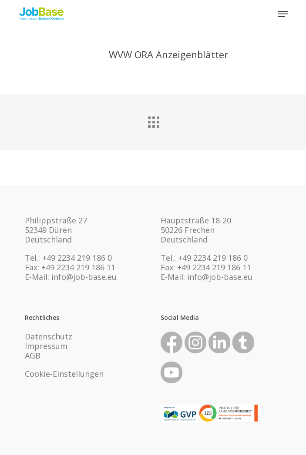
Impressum (46, 346)
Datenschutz (48, 336)
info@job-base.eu (84, 277)
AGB (32, 355)
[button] (283, 14)
